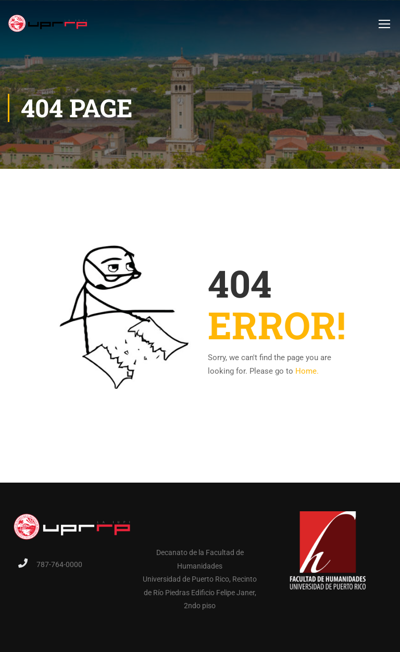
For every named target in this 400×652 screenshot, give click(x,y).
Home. (307, 371)
